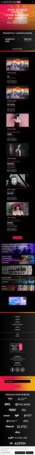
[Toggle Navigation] (2, 2)
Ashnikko (9, 134)
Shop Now (4, 288)
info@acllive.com (17, 365)
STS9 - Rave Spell (11, 105)
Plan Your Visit (17, 324)
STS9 (8, 76)
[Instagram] (22, 370)
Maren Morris (10, 164)
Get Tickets (11, 81)
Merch (17, 322)
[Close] (33, 448)
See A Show (11, 22)
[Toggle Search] (32, 2)
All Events (18, 237)
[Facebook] (12, 370)
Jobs (17, 334)
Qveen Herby (10, 223)
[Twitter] (17, 370)
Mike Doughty (10, 193)
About (17, 327)
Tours (17, 319)
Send (18, 386)
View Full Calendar (17, 48)
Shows (17, 317)
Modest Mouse (28, 39)
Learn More (5, 251)
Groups (17, 329)
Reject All (29, 452)
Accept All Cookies (20, 452)
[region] (17, 450)
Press (17, 336)
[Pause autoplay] (33, 32)
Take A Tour (22, 22)
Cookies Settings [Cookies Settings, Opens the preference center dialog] (6, 452)
